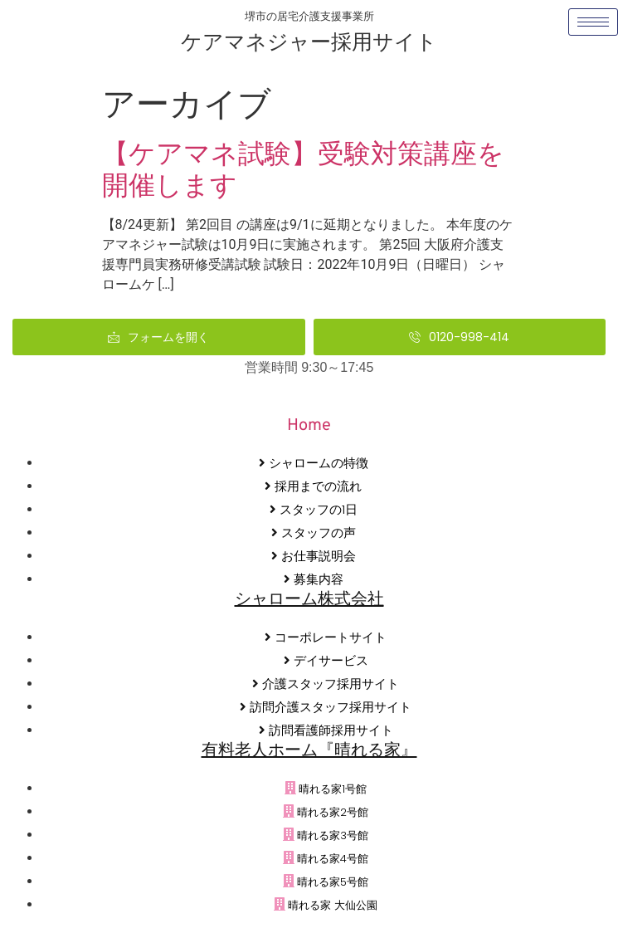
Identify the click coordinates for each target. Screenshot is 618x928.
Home (309, 426)
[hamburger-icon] (593, 22)
